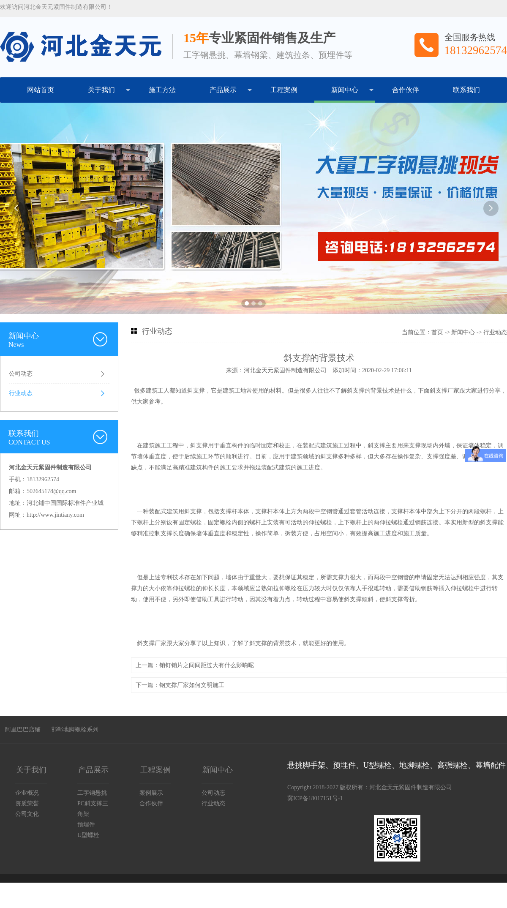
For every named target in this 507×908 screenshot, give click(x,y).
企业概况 (27, 793)
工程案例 (283, 89)
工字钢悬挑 (92, 793)
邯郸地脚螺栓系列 (74, 729)
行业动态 (21, 393)
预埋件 (86, 824)
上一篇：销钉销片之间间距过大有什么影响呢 (195, 665)
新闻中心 (352, 90)
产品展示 (231, 90)
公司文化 (27, 814)
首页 (437, 332)
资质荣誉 (27, 803)
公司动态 (21, 374)
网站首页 (40, 89)
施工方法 (162, 89)
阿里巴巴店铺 (23, 729)
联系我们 (466, 89)
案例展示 (151, 793)
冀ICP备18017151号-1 (315, 798)
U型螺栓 (88, 835)
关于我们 (109, 90)
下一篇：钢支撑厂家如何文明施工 (180, 685)
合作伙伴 (405, 89)
